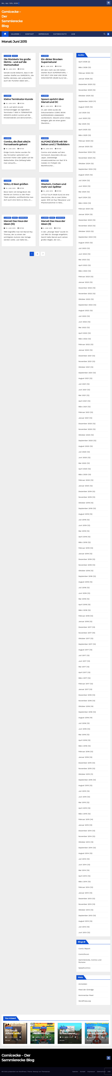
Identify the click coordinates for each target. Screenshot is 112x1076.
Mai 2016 (82, 735)
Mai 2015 (82, 802)
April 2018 (83, 605)
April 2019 (83, 537)
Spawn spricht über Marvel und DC (52, 100)
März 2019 (83, 542)
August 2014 (84, 853)
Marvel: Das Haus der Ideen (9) (53, 222)
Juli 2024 (82, 180)
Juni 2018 (83, 593)
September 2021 (85, 373)
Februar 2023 (84, 277)
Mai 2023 (82, 260)
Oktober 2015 (84, 774)
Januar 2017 (84, 689)
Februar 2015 (84, 819)
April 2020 (83, 469)
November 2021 (85, 361)
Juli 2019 (82, 520)
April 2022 (83, 333)
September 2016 (85, 712)
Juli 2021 (82, 384)
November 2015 (85, 768)
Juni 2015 (83, 797)
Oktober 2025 (84, 96)
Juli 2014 (82, 859)
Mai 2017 (82, 667)
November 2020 (85, 429)
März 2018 (83, 610)
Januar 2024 (84, 214)
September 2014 (85, 848)
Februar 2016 (84, 752)
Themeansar (46, 1071)
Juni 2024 (83, 186)
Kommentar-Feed (86, 995)
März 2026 (83, 67)
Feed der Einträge (86, 990)
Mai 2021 (82, 395)
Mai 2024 (82, 192)
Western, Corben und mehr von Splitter (53, 185)
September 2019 (85, 508)
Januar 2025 (84, 147)
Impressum (44, 34)
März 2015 (83, 814)
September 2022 (86, 305)
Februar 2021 (84, 412)
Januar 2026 (84, 79)
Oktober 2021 (84, 367)
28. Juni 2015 (11, 69)
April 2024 (83, 197)
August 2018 (84, 582)
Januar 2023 (84, 282)
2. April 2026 (12, 1037)
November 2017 (85, 633)
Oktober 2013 (84, 910)
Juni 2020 (83, 457)
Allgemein (7, 55)
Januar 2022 (84, 350)
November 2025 (85, 90)
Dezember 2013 (85, 899)
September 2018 (85, 576)
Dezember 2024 (85, 152)
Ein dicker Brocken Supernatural (52, 60)
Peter (21, 69)
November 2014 (85, 836)
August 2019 (84, 514)
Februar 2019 (84, 548)
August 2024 (84, 175)
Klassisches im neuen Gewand (96, 1032)
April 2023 (83, 265)
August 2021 (84, 378)
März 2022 (83, 339)
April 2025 (83, 130)
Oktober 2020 (84, 435)
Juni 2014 (83, 865)
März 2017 (83, 678)
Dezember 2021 (85, 356)
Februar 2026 (84, 73)
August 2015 (84, 785)
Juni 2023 (83, 254)
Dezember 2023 (85, 220)
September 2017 (85, 644)
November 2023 (85, 226)
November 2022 (85, 294)
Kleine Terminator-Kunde (18, 99)
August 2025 (84, 107)
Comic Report (84, 949)
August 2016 (84, 718)
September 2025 (86, 101)
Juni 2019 (83, 525)
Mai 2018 (82, 599)
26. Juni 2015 (48, 66)
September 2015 (85, 780)
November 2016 (85, 701)
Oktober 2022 (84, 299)
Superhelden (23, 217)
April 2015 (83, 808)
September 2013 (85, 915)
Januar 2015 (84, 825)
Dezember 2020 (85, 424)
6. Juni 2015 (48, 228)
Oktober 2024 (84, 163)
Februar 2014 (84, 887)
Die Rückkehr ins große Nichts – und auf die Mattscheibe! (17, 62)
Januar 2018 (84, 621)
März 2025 (83, 135)
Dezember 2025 (85, 84)
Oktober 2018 (84, 571)
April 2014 (83, 876)
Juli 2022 (82, 316)
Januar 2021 (84, 418)
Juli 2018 (82, 588)
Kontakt (29, 34)
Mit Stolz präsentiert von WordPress (14, 1071)
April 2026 (83, 62)
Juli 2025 (82, 113)
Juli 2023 (82, 248)
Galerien (15, 34)
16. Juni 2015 (11, 188)
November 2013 (85, 904)
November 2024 (85, 158)
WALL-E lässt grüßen (16, 184)
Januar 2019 (84, 554)
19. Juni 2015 (11, 148)
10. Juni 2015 (11, 228)
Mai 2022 (82, 327)
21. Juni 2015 (48, 106)
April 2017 (83, 672)
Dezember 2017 (85, 627)
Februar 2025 (84, 141)
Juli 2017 (82, 655)
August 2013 (84, 921)
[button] (104, 34)
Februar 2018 (84, 616)
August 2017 (84, 650)
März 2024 (83, 203)
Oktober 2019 (84, 503)
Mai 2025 (82, 124)
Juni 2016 (83, 729)
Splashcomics (84, 968)
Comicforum (84, 954)
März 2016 (83, 746)
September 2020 (86, 441)
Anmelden (83, 984)
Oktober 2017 (84, 638)
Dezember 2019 (85, 491)
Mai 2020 (82, 463)
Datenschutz (60, 34)
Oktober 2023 (84, 231)
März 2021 (83, 407)
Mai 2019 (82, 531)
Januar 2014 (84, 893)
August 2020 (84, 446)
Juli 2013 (82, 927)
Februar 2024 (84, 209)
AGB (73, 34)
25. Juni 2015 (11, 103)
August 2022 (84, 310)
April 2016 (83, 740)
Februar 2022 (84, 344)
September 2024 (86, 169)
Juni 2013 (83, 932)
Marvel (15, 55)
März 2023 (83, 271)
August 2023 (84, 243)
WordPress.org (85, 1001)
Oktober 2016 (84, 706)
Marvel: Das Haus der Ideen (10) (16, 222)
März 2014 (83, 882)
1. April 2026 (40, 1037)
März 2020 (83, 474)
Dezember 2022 (85, 288)
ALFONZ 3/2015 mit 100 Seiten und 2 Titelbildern (55, 143)
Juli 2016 (82, 723)
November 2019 (85, 497)
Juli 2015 (82, 791)
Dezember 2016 (85, 695)
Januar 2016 (84, 757)
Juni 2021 (83, 390)
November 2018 (85, 565)
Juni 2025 (83, 118)
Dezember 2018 (85, 559)
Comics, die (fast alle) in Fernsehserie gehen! (17, 143)
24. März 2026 (94, 1037)
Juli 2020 (82, 452)
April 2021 (83, 401)
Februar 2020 (84, 480)
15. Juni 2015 (48, 191)
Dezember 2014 (85, 831)
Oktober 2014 (84, 842)
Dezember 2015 (85, 763)
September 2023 (86, 237)
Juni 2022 (83, 322)
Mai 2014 (82, 870)
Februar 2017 (84, 684)
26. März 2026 (67, 1037)
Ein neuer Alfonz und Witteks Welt (13, 1033)
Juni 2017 (83, 661)
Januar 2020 (84, 486)
